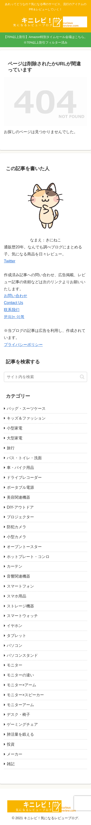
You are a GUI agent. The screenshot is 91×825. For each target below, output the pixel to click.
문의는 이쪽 (14, 317)
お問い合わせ (15, 296)
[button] (82, 377)
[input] (45, 377)
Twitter (9, 261)
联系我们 (11, 310)
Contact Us (13, 303)
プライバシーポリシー (23, 345)
